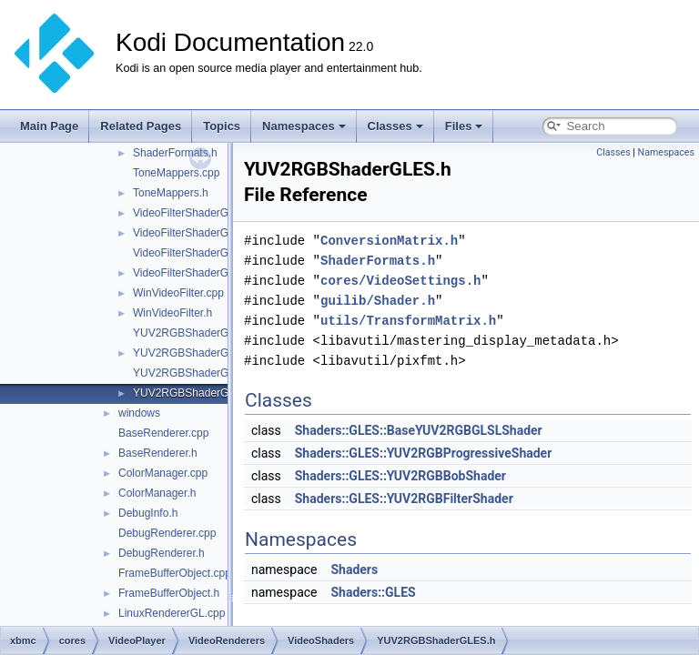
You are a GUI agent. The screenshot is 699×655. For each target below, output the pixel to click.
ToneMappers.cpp (176, 172)
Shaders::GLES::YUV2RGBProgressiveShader (423, 453)
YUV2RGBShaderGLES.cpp (201, 373)
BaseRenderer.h (158, 453)
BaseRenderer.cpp (163, 433)
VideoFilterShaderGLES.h (195, 273)
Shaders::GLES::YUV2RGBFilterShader (404, 498)
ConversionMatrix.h (389, 240)
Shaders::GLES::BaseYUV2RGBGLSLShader (418, 430)
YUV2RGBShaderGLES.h (195, 393)
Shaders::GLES (372, 592)
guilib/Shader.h (377, 300)
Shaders (354, 569)
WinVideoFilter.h (172, 313)
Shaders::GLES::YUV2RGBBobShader (400, 476)
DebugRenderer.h (161, 553)
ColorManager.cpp (163, 473)
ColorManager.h (157, 493)
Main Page (49, 126)
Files (464, 126)
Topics (221, 126)
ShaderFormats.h (175, 152)
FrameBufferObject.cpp (174, 573)
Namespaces (304, 126)
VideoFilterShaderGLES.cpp (201, 253)
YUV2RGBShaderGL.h (188, 353)
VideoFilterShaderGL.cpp (194, 213)
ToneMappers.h (170, 192)
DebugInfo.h (147, 513)
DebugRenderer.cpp (167, 533)
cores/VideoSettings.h (400, 280)
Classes (395, 126)
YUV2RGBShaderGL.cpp (194, 333)
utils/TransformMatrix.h (408, 320)
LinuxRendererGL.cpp (171, 613)
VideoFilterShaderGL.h (188, 233)
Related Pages (140, 126)
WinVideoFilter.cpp (178, 293)
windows (139, 413)
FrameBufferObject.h (168, 593)
